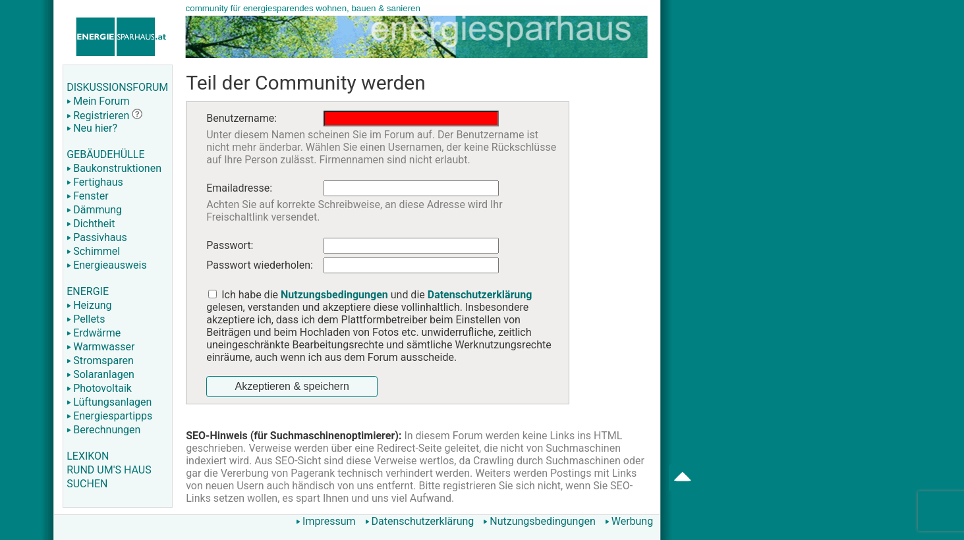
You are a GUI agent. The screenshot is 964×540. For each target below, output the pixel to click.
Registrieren (98, 115)
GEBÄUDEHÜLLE (105, 154)
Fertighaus (95, 182)
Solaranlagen (100, 374)
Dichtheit (91, 223)
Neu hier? (92, 128)
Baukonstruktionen (114, 168)
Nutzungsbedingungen (539, 521)
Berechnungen (103, 429)
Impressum (326, 521)
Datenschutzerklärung (419, 521)
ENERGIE (88, 291)
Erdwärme (94, 333)
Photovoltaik (99, 388)
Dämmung (94, 209)
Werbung (629, 521)
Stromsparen (100, 360)
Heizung (89, 305)
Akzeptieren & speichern (292, 386)
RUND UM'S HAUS (109, 470)
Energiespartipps (109, 416)
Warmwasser (100, 346)
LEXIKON (88, 456)
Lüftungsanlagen (109, 402)
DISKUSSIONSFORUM (117, 87)
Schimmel (93, 251)
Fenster (87, 196)
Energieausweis (106, 265)
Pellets (86, 319)
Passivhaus (97, 237)
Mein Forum (98, 101)
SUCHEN (87, 483)
